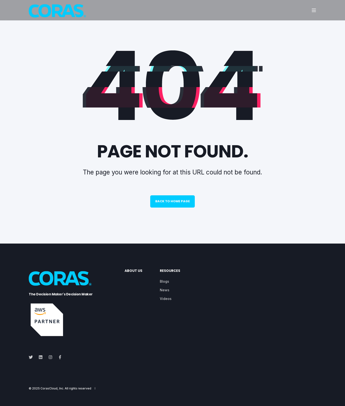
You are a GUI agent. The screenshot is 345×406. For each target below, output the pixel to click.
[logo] (60, 278)
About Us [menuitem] (133, 271)
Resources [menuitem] (170, 271)
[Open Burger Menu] (314, 10)
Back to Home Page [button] (172, 201)
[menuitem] (164, 281)
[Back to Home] (57, 10)
